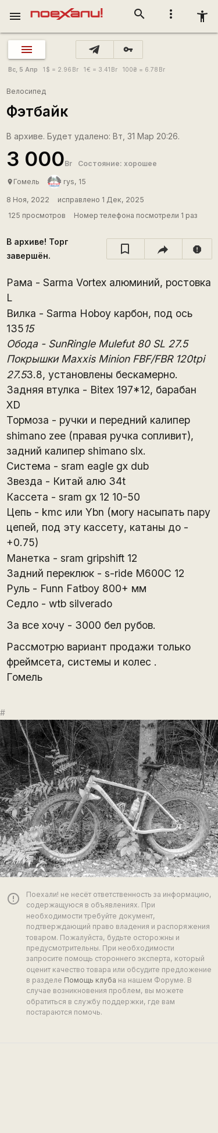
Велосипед (26, 91)
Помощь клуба (90, 980)
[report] (197, 248)
